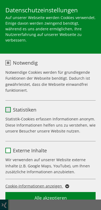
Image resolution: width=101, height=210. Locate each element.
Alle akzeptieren (50, 198)
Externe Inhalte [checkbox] (30, 150)
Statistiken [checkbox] (24, 109)
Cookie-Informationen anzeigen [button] (36, 186)
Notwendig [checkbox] (25, 63)
